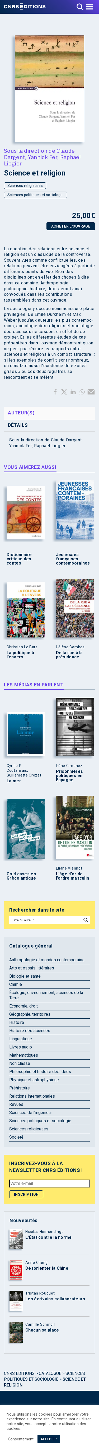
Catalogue (50, 1373)
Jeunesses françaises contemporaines (73, 559)
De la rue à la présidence (69, 655)
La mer (14, 781)
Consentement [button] (21, 1439)
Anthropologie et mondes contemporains (46, 959)
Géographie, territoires (29, 1014)
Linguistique (20, 1038)
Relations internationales (32, 1096)
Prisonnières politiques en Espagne (69, 775)
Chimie (15, 984)
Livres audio (20, 1047)
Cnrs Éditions (19, 1373)
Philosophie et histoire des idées (40, 1071)
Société (16, 1137)
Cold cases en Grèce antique (21, 876)
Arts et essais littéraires (31, 968)
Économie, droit (23, 1006)
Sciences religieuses (25, 185)
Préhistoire (19, 1087)
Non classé (19, 1063)
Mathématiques (23, 1055)
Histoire (16, 1022)
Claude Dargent (66, 439)
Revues (16, 1104)
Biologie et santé (25, 976)
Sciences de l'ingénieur (30, 1112)
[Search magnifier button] (86, 920)
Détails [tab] (18, 425)
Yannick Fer (42, 157)
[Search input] (45, 920)
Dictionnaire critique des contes (19, 559)
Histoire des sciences (29, 1030)
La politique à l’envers (20, 655)
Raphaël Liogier (50, 445)
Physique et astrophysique (34, 1079)
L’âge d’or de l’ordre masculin (72, 876)
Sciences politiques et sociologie (35, 195)
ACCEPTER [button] (49, 1439)
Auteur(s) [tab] (21, 412)
